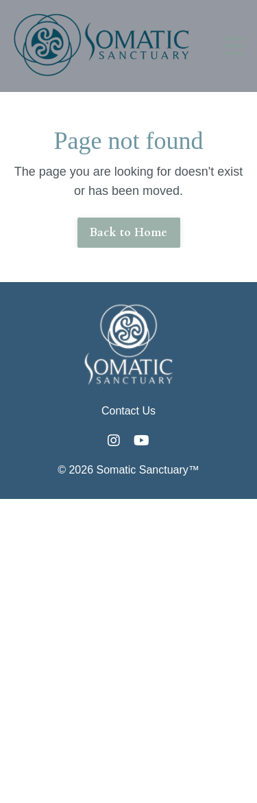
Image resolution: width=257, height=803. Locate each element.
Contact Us (128, 411)
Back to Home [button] (129, 232)
